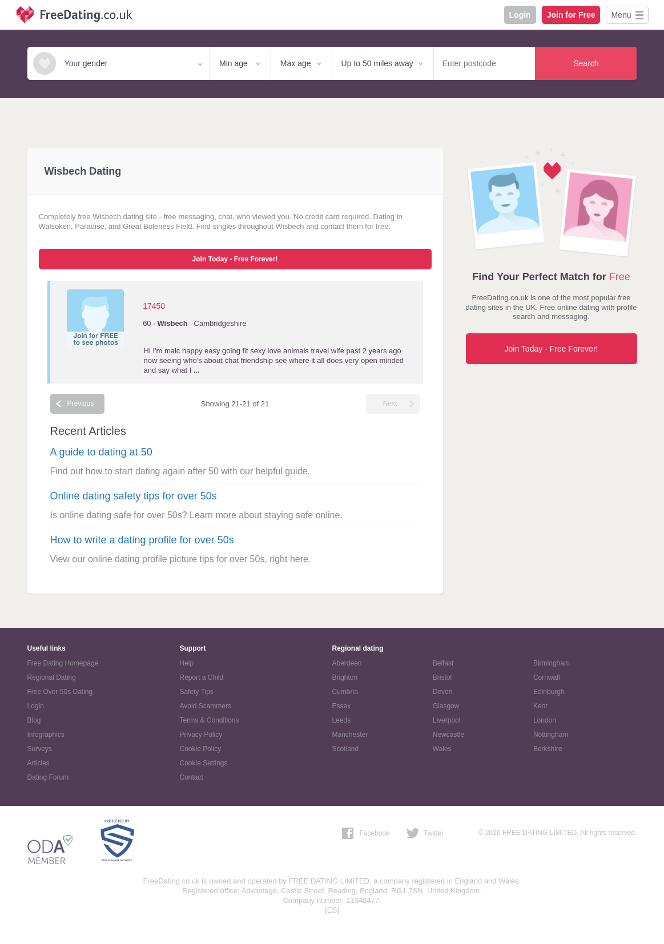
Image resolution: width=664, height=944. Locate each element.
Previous (80, 404)
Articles (38, 763)
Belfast (443, 663)
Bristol (442, 677)
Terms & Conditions (209, 720)
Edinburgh (549, 692)
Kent (540, 706)
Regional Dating (51, 677)
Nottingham (550, 735)
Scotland (345, 749)
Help (187, 663)
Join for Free (571, 14)
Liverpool (447, 720)
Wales (442, 749)
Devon (443, 692)
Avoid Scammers (205, 706)
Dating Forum (48, 777)
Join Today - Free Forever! (235, 259)
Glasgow (446, 706)
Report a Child (202, 677)
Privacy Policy (201, 735)
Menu (621, 14)
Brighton (345, 677)
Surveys (39, 749)
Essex (341, 706)
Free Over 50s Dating (60, 692)
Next (390, 404)
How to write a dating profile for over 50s (142, 540)
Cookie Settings (204, 763)
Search (585, 63)
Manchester (350, 735)
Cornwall (546, 677)
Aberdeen (347, 663)
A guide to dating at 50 (101, 452)
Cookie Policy (201, 749)
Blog (34, 720)
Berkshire (547, 749)
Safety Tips (197, 692)
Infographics (46, 735)
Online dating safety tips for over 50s (133, 496)
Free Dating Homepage (63, 663)
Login (520, 14)
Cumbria (345, 692)
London (544, 720)
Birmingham (551, 663)
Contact (191, 777)
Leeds (341, 720)
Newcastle (448, 735)
